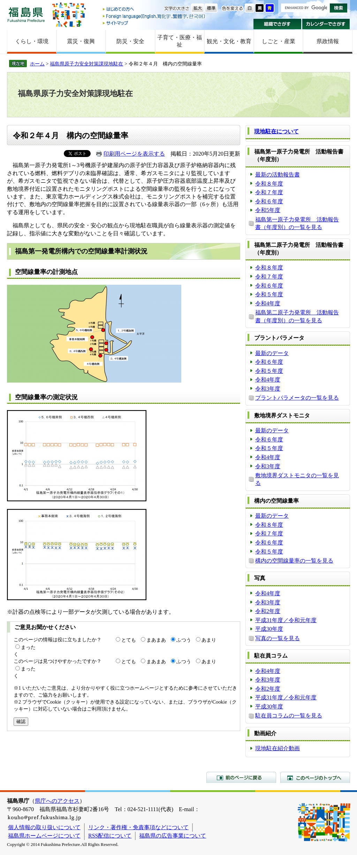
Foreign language (154, 16)
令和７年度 (269, 192)
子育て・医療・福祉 (179, 41)
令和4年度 (267, 303)
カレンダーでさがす (326, 24)
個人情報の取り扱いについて (44, 827)
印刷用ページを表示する (134, 154)
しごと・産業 (278, 41)
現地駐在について (276, 131)
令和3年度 (267, 389)
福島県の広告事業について (172, 836)
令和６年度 (269, 201)
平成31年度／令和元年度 (286, 620)
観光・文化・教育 (229, 41)
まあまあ (156, 640)
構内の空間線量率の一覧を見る (294, 561)
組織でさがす (277, 24)
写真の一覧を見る (277, 638)
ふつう (183, 640)
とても (128, 640)
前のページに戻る (241, 777)
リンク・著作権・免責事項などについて (138, 827)
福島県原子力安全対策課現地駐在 (86, 63)
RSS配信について (109, 836)
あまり (209, 640)
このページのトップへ (315, 777)
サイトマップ (154, 22)
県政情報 (328, 41)
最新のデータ (272, 353)
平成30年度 (269, 629)
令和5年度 (267, 210)
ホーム (37, 63)
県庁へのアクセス (57, 801)
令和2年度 (267, 611)
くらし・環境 (31, 41)
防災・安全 (130, 41)
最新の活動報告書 (277, 175)
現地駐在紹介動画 (277, 748)
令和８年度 (269, 184)
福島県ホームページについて (44, 836)
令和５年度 (269, 294)
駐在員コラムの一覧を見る (288, 716)
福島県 (26, 14)
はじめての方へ (154, 9)
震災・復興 (81, 41)
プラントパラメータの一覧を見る (297, 398)
